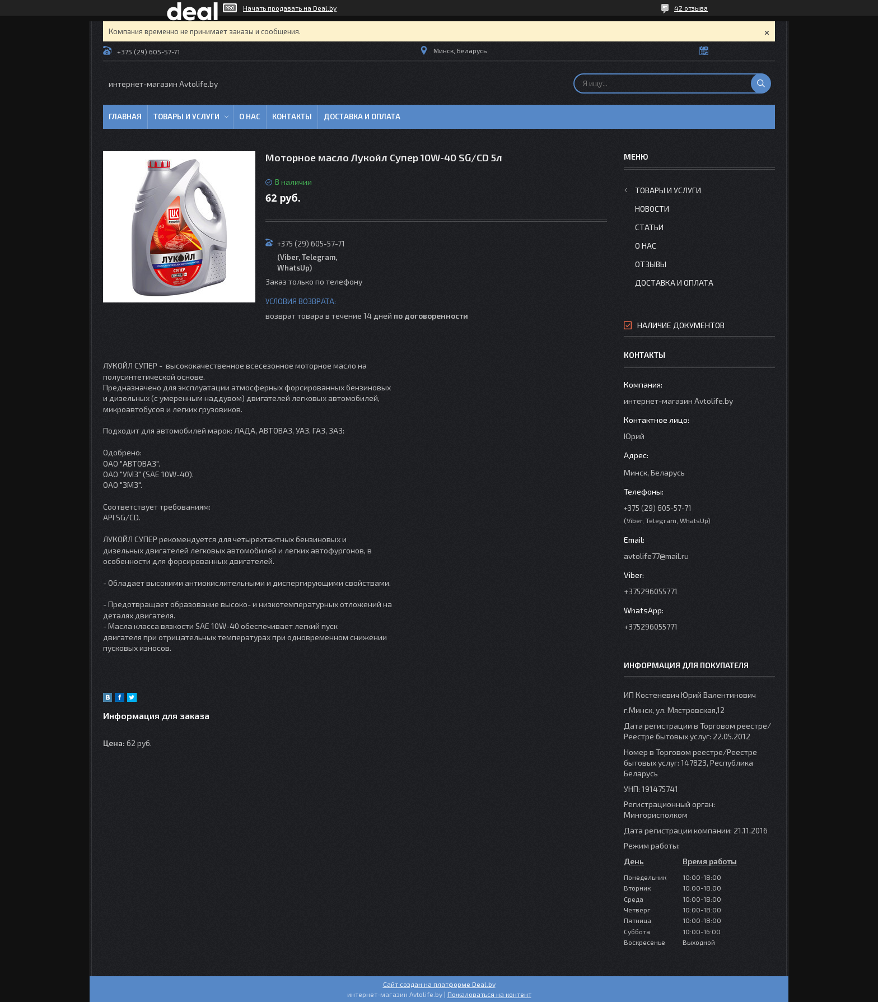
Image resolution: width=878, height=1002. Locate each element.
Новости (652, 208)
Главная (125, 116)
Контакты (292, 116)
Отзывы (650, 264)
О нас (249, 116)
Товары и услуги (186, 116)
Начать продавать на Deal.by (290, 8)
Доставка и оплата (362, 116)
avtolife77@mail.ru (656, 556)
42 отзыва (691, 8)
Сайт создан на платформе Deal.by (439, 984)
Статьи (649, 227)
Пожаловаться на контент (489, 994)
